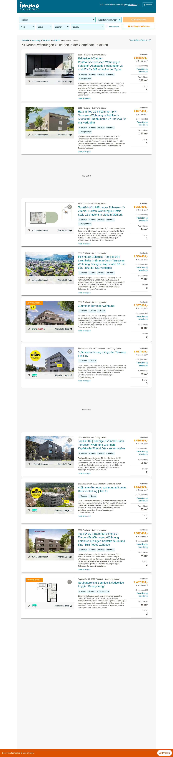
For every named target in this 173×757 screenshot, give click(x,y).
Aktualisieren (138, 20)
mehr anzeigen (84, 98)
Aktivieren (164, 753)
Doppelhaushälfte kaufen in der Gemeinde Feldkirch (44, 737)
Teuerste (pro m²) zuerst (139, 40)
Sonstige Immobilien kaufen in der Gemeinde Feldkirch (45, 719)
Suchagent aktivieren (139, 26)
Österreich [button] (134, 5)
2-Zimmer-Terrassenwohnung (96, 305)
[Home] (29, 6)
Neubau (88, 27)
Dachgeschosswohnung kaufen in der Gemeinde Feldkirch (47, 731)
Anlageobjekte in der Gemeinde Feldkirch (39, 713)
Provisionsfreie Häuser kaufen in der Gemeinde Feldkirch (46, 725)
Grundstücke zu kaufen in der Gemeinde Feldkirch (43, 701)
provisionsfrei (113, 27)
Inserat (148, 5)
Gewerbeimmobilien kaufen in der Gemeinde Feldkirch (45, 707)
